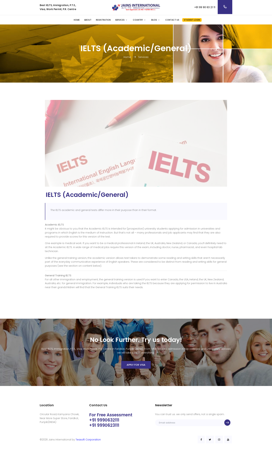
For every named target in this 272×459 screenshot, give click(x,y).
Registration (103, 19)
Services (120, 19)
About (87, 19)
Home (77, 19)
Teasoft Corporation (88, 439)
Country (138, 19)
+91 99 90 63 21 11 (204, 7)
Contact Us (172, 19)
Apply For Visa (136, 365)
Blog (154, 19)
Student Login (192, 19)
